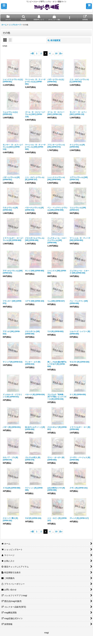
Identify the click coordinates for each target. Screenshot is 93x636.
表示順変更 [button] (54, 40)
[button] (4, 6)
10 (56, 53)
